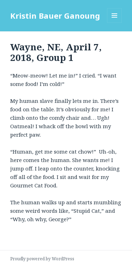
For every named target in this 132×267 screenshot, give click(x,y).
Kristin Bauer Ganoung (55, 15)
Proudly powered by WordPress (42, 259)
